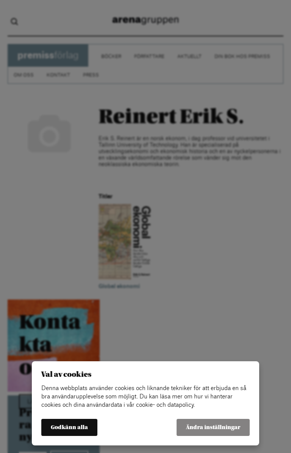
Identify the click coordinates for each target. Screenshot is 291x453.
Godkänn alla (69, 427)
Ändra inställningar (213, 427)
